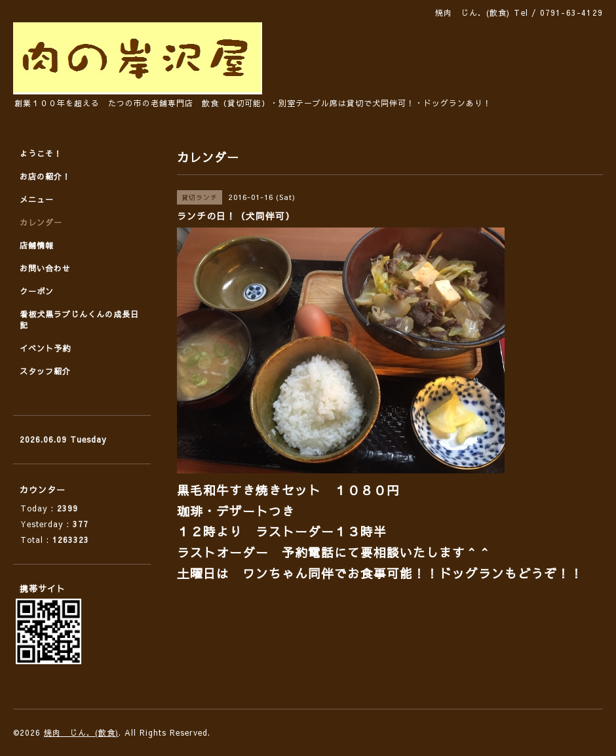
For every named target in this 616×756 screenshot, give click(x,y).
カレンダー (41, 222)
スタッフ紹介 (45, 371)
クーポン (37, 291)
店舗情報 (37, 245)
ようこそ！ (41, 153)
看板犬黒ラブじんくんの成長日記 (79, 319)
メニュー (37, 199)
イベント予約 (45, 348)
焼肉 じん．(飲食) (81, 732)
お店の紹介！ (45, 176)
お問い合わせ (45, 268)
